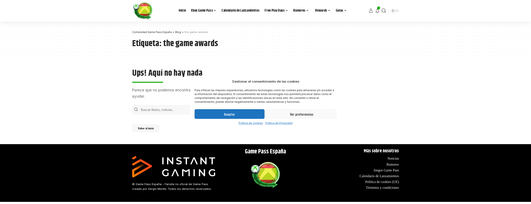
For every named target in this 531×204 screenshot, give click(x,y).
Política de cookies (251, 123)
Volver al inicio (149, 130)
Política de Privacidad (279, 123)
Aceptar (229, 114)
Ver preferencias (301, 114)
